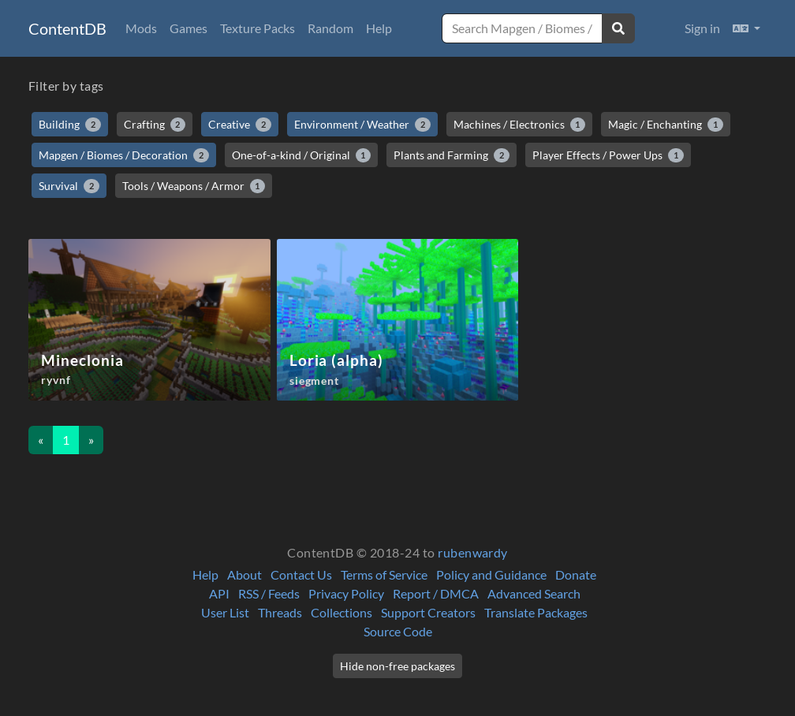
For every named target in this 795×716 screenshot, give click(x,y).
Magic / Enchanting (665, 124)
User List (225, 612)
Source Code (398, 631)
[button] (746, 28)
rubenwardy (473, 552)
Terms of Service (384, 574)
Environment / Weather (362, 124)
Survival (69, 186)
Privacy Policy (346, 593)
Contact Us (301, 574)
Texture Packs (257, 28)
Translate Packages (536, 612)
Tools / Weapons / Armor (194, 186)
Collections (341, 612)
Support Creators (428, 612)
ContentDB (67, 28)
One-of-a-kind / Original (301, 155)
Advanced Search (533, 593)
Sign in (702, 28)
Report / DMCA (436, 593)
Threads (280, 612)
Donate (575, 574)
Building (70, 124)
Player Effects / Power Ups (608, 155)
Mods (141, 28)
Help (379, 28)
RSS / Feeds (269, 593)
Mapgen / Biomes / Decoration (124, 155)
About (244, 574)
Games (188, 28)
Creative (239, 124)
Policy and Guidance (491, 574)
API (219, 593)
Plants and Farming (451, 155)
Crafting (155, 124)
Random (330, 28)
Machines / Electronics (519, 124)
